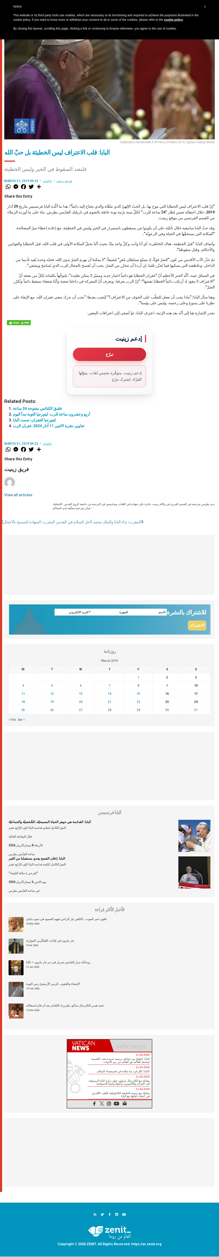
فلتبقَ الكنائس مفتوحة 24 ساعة (37, 408)
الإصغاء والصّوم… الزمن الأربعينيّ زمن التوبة (53, 984)
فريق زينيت (64, 181)
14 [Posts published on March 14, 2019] (109, 694)
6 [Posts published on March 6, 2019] (80, 685)
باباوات (47, 181)
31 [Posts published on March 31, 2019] (196, 710)
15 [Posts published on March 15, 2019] (138, 694)
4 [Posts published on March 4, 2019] (23, 685)
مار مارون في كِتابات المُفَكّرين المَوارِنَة (50, 940)
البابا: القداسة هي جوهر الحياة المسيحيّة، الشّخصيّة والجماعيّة (50, 822)
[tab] (88, 1046)
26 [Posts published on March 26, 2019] (52, 710)
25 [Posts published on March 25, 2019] (23, 710)
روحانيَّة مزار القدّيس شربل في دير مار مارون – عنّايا (58, 962)
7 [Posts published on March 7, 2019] (109, 685)
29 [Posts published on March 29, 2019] (138, 710)
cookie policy (173, 19)
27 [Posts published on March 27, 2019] (80, 710)
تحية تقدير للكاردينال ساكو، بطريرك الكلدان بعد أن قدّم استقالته (65, 1005)
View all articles (18, 495)
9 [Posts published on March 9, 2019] (167, 685)
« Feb (12, 720)
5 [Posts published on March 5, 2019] (52, 685)
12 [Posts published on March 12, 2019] (52, 694)
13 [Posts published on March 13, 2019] (80, 694)
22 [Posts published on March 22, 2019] (138, 702)
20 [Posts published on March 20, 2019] (80, 702)
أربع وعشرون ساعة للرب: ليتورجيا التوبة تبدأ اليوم (51, 414)
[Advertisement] (109, 565)
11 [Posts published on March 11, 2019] (23, 694)
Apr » (21, 720)
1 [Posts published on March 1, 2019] (138, 677)
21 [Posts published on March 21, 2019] (109, 702)
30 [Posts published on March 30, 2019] (167, 710)
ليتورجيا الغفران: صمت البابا (34, 420)
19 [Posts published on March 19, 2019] (52, 702)
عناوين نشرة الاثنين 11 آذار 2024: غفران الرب (49, 425)
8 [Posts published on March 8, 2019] (138, 685)
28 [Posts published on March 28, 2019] (109, 710)
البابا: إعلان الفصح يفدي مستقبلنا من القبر (37, 859)
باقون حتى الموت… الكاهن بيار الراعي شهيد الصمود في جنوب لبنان (66, 919)
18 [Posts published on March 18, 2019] (23, 702)
